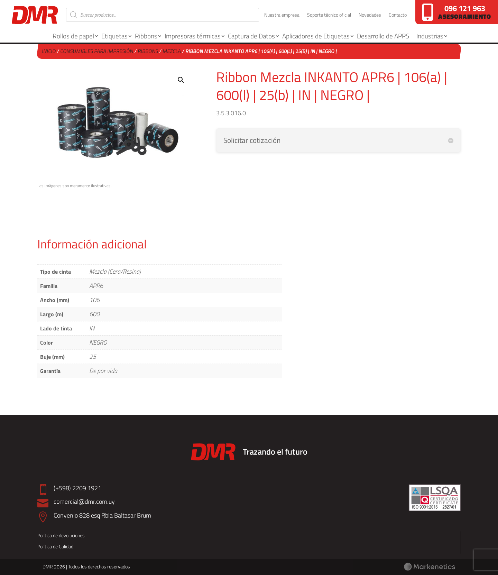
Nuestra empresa (281, 15)
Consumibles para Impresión (97, 51)
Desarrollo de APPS (383, 36)
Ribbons (146, 36)
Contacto (398, 15)
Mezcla (172, 51)
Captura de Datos (251, 36)
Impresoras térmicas (193, 36)
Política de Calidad (55, 546)
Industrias (429, 36)
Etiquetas (114, 36)
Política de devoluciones (61, 535)
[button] (181, 80)
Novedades (370, 15)
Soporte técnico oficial (329, 15)
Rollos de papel (73, 36)
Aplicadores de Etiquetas (316, 36)
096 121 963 (464, 8)
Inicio (49, 51)
